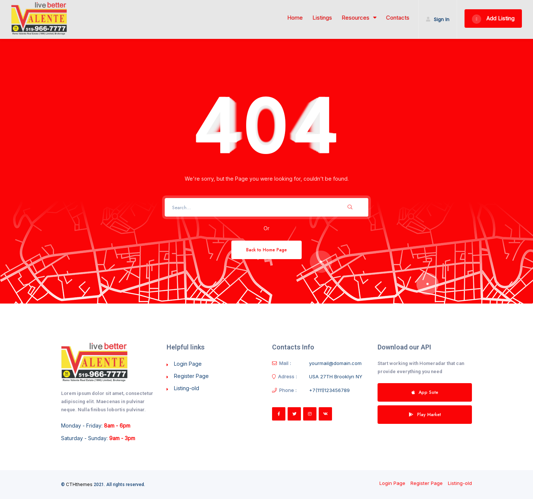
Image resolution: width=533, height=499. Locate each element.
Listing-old (186, 388)
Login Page (188, 364)
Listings (322, 17)
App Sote (425, 392)
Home (295, 17)
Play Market (425, 414)
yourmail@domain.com (335, 363)
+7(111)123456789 (329, 390)
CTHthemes (79, 484)
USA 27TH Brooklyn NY (335, 376)
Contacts (397, 17)
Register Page (191, 376)
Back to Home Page (266, 250)
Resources (359, 17)
